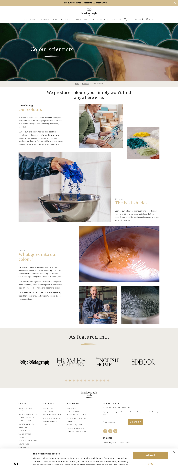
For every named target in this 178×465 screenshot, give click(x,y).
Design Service (82, 20)
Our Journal (73, 412)
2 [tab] (70, 380)
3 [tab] (74, 380)
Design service (50, 422)
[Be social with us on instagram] (110, 431)
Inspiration (57, 20)
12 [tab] (108, 380)
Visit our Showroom (53, 415)
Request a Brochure (53, 418)
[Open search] (125, 19)
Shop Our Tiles (31, 20)
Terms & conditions (76, 432)
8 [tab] (93, 380)
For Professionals (100, 20)
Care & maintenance (77, 418)
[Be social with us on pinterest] (115, 431)
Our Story (45, 20)
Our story (85, 84)
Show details (39, 460)
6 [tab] (85, 380)
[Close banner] (174, 436)
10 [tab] (101, 380)
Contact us (48, 408)
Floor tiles (24, 431)
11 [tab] (104, 380)
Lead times (48, 412)
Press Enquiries (74, 425)
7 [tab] (89, 380)
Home (77, 84)
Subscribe (135, 422)
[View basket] (150, 19)
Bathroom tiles (26, 424)
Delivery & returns (76, 415)
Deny (150, 448)
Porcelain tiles (26, 418)
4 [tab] (78, 380)
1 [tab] (66, 380)
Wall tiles (23, 428)
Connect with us (111, 404)
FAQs (45, 425)
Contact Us (116, 20)
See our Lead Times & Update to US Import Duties (85, 3)
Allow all (150, 439)
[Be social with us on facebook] (105, 431)
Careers (71, 422)
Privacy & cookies (75, 428)
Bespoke (69, 20)
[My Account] (139, 19)
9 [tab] (97, 380)
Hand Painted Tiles (28, 414)
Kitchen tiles (25, 421)
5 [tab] (81, 380)
